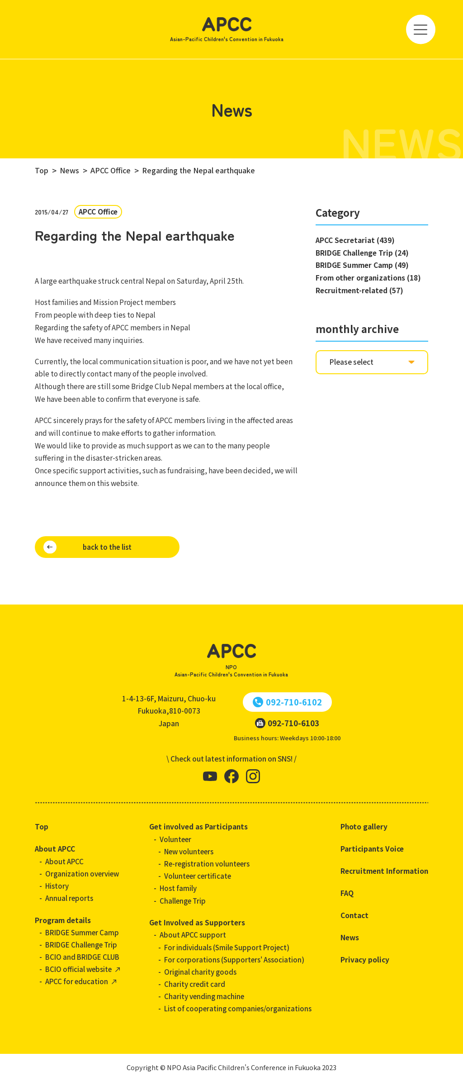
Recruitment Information (384, 871)
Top (41, 826)
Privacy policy (364, 959)
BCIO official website (78, 969)
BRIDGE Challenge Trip (81, 944)
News (349, 937)
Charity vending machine (204, 996)
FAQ (347, 893)
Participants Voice (372, 848)
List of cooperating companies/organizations (238, 1008)
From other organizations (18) (368, 277)
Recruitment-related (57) (359, 290)
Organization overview (82, 873)
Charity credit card (194, 984)
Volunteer (175, 839)
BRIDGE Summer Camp (82, 932)
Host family (178, 888)
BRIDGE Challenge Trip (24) (362, 252)
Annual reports (69, 898)
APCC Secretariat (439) (355, 240)
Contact (354, 915)
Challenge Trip (183, 900)
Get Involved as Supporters (197, 922)
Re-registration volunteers (207, 863)
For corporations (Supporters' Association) (234, 959)
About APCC (55, 848)
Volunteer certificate (197, 876)
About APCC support (193, 934)
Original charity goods (200, 971)
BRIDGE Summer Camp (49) (362, 265)
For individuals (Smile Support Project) (226, 947)
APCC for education (76, 981)
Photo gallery (363, 826)
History (57, 886)
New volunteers (188, 851)
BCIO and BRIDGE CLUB (82, 957)
